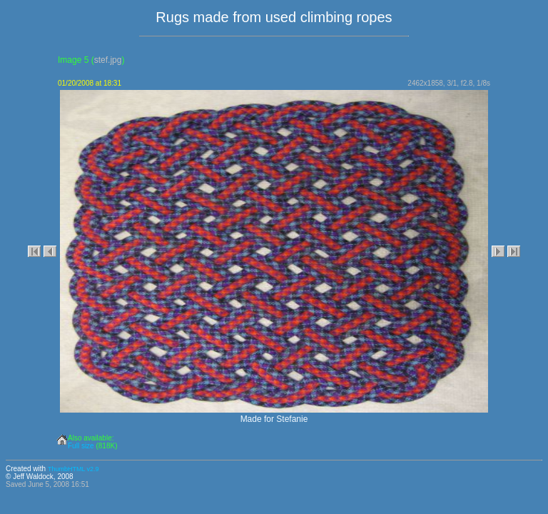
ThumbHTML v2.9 (73, 469)
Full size (81, 446)
